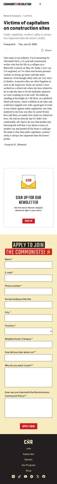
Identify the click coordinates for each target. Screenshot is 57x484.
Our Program (28, 464)
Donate (29, 459)
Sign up (28, 221)
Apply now (28, 426)
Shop (28, 470)
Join (28, 448)
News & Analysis (12, 15)
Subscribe (28, 453)
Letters (28, 15)
